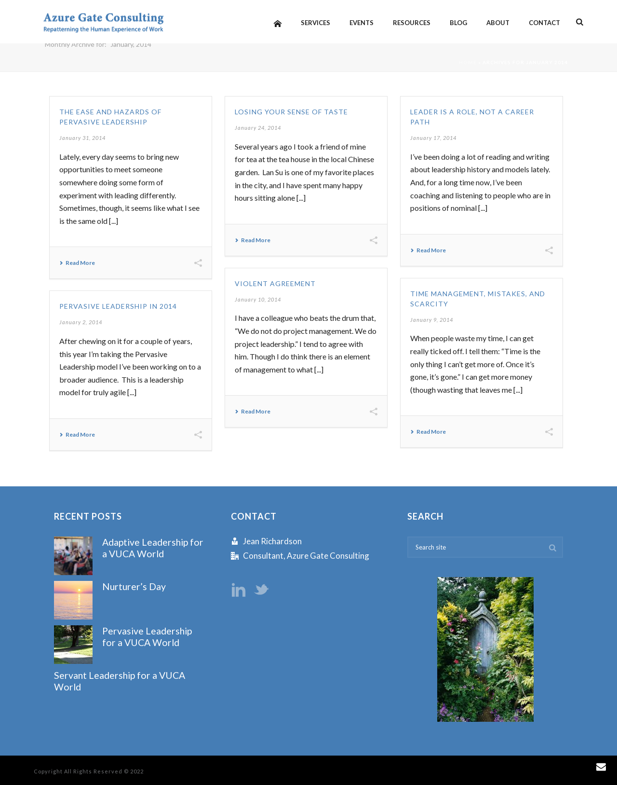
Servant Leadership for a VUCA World (119, 681)
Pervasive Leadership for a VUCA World (147, 636)
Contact (544, 23)
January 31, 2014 (82, 138)
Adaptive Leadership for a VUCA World (152, 548)
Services (315, 23)
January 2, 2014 (80, 322)
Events (361, 23)
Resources (411, 23)
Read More (77, 263)
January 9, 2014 (431, 320)
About (498, 23)
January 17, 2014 (433, 138)
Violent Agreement (275, 283)
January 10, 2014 (258, 299)
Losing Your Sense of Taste (291, 112)
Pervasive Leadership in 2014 (118, 306)
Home (468, 62)
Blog (458, 23)
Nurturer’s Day (134, 586)
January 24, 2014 (258, 127)
